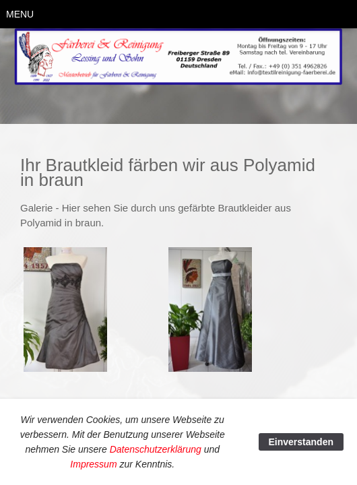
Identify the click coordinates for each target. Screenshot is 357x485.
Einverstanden (301, 442)
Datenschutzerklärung (155, 449)
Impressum (93, 464)
